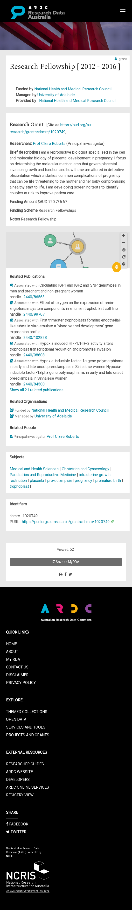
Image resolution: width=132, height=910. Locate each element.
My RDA (13, 659)
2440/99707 (34, 314)
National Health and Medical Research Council (72, 89)
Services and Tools (25, 727)
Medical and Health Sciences (35, 469)
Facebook (17, 824)
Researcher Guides (25, 764)
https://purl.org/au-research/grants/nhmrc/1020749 (66, 521)
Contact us (17, 667)
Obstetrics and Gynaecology (86, 469)
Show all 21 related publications (36, 390)
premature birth (108, 480)
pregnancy (83, 480)
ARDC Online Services (27, 787)
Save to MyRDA (66, 562)
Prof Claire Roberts (49, 143)
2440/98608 (34, 355)
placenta (37, 480)
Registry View (20, 795)
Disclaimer (17, 675)
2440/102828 (35, 337)
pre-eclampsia (59, 480)
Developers (18, 779)
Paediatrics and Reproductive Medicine (43, 474)
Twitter (16, 832)
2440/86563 (34, 297)
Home (11, 644)
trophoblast (19, 486)
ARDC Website (19, 771)
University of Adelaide (56, 95)
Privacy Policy (21, 682)
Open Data (16, 719)
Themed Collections (26, 711)
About (12, 651)
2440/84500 (34, 384)
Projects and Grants (27, 735)
